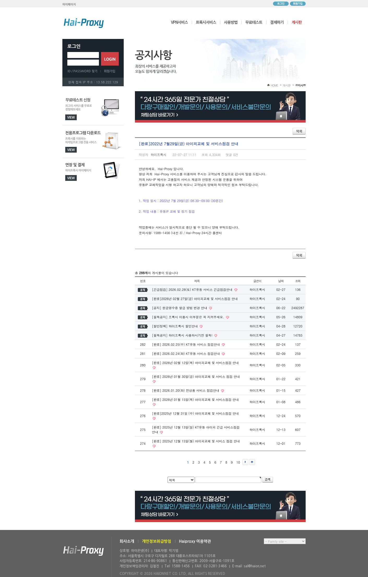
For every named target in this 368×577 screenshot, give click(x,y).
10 (238, 462)
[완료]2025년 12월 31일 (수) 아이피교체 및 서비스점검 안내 (195, 413)
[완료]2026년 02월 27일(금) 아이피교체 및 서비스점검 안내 (195, 298)
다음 (245, 462)
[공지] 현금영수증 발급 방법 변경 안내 (180, 307)
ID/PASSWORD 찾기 (84, 71)
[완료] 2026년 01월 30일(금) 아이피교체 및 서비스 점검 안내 (196, 376)
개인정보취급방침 (156, 541)
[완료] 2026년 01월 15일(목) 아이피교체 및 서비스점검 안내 (195, 399)
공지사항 (300, 85)
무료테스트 (253, 22)
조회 (298, 281)
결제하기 (277, 22)
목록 (299, 131)
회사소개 (127, 541)
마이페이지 (69, 4)
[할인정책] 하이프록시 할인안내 (175, 326)
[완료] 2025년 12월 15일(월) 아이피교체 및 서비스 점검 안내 (196, 441)
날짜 (281, 281)
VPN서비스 (179, 22)
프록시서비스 (206, 22)
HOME (274, 85)
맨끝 (252, 462)
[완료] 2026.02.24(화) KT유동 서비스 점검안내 (186, 353)
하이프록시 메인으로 (83, 23)
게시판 (297, 22)
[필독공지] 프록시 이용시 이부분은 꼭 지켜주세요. (188, 317)
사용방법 (231, 22)
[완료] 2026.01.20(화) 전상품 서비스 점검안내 (186, 390)
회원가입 (298, 4)
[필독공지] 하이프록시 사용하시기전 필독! (182, 335)
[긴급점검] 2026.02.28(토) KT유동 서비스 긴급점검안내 (193, 289)
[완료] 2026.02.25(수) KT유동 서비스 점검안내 (186, 344)
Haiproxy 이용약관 (195, 541)
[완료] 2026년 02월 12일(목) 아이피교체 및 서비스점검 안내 (195, 362)
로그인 (281, 4)
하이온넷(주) (83, 551)
